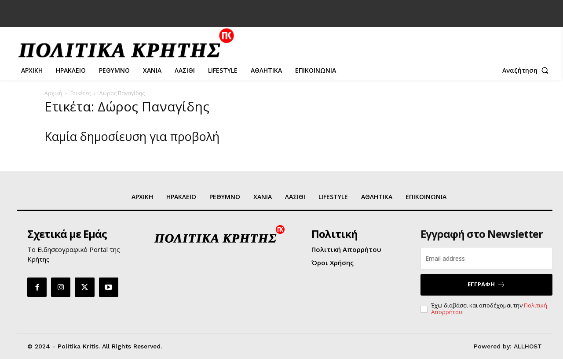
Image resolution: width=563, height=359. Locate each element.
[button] (527, 70)
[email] (486, 258)
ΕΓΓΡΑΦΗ (486, 284)
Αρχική (53, 93)
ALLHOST (528, 346)
